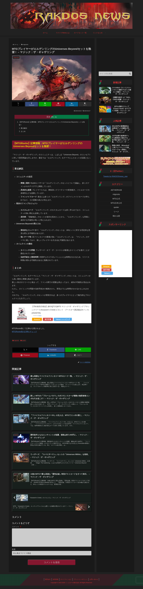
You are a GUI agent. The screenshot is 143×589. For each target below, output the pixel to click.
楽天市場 (48, 319)
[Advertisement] (115, 54)
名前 (13, 553)
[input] (115, 73)
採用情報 (55, 583)
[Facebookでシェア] (31, 104)
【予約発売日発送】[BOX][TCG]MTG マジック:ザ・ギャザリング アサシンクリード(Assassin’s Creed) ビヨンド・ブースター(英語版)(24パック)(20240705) (60, 310)
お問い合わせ (94, 583)
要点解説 (24, 128)
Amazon (37, 319)
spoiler (23, 340)
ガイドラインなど (66, 583)
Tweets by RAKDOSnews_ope (115, 176)
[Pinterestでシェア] (58, 104)
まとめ (23, 131)
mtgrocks (16, 340)
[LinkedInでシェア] (71, 104)
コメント (16, 527)
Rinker (39, 315)
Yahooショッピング (63, 319)
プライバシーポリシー (80, 583)
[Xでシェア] (18, 104)
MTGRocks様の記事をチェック (24, 332)
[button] (85, 104)
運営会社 (48, 583)
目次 (48, 117)
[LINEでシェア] (45, 104)
